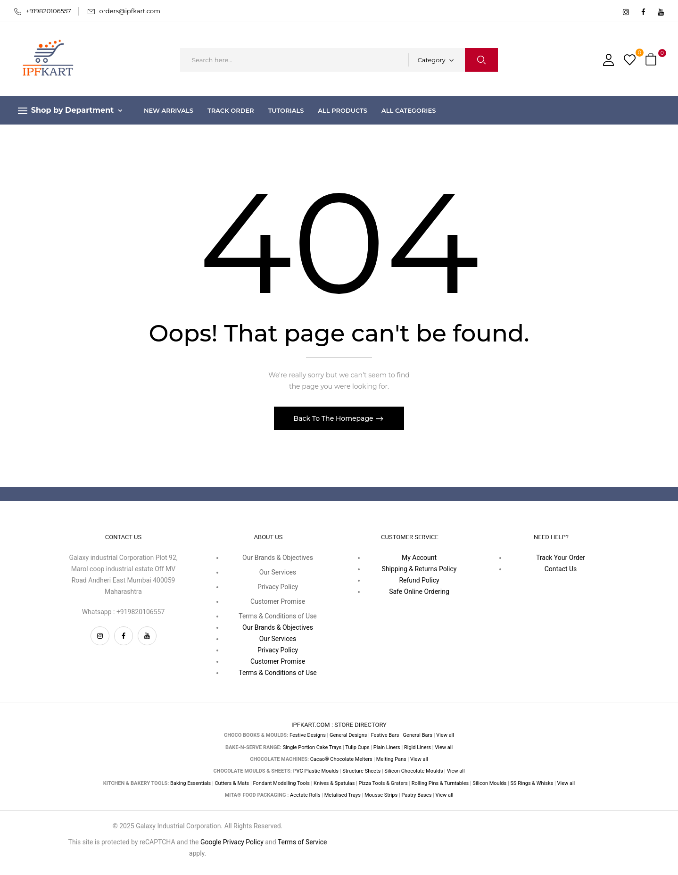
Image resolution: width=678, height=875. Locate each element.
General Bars (417, 735)
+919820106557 (48, 11)
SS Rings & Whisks (531, 783)
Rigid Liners (417, 747)
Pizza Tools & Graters (383, 783)
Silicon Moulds (489, 783)
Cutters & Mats (232, 783)
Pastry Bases (416, 795)
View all (445, 735)
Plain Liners (386, 747)
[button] (652, 60)
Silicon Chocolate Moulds (413, 771)
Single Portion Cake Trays (312, 747)
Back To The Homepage (334, 418)
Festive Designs (307, 735)
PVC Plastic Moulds (316, 771)
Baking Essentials (190, 783)
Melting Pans (391, 759)
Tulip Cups (357, 747)
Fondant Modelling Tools (281, 783)
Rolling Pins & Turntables (440, 783)
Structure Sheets (361, 771)
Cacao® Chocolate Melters (341, 759)
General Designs (348, 735)
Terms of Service (302, 842)
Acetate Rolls (305, 795)
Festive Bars (385, 735)
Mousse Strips (380, 795)
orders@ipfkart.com (129, 11)
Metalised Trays (342, 795)
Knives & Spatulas (334, 783)
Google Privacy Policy (232, 842)
